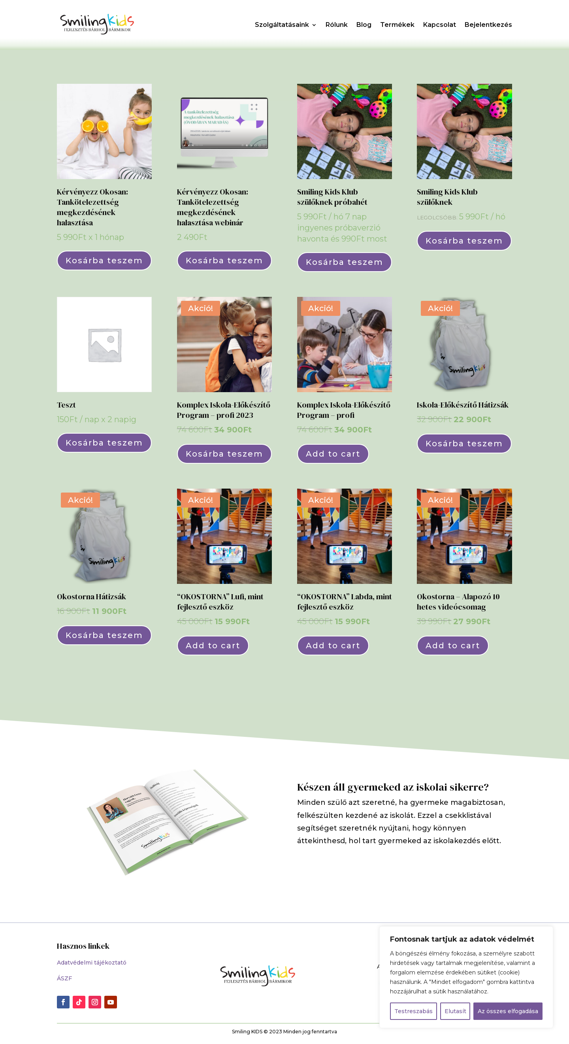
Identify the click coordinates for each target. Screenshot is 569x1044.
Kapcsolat (439, 24)
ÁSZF (64, 978)
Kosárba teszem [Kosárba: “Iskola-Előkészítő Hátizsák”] (464, 443)
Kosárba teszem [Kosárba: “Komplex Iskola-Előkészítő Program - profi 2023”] (224, 454)
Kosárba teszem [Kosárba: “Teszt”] (104, 442)
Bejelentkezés (488, 24)
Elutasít (455, 1011)
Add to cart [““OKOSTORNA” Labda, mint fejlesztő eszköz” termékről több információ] (333, 645)
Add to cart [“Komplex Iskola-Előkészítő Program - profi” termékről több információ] (333, 454)
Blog (363, 24)
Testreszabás (413, 1011)
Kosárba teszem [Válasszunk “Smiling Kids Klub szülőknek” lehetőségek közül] (464, 240)
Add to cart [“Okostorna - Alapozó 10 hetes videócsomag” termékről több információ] (453, 645)
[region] (466, 977)
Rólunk (337, 24)
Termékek (397, 24)
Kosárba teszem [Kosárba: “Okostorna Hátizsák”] (104, 635)
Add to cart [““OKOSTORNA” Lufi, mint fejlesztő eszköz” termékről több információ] (213, 645)
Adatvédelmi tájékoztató (91, 962)
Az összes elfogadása (508, 1011)
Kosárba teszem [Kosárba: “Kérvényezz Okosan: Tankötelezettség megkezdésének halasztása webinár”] (224, 260)
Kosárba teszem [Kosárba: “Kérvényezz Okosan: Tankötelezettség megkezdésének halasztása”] (104, 260)
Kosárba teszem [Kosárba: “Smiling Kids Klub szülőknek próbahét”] (344, 262)
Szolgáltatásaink (282, 24)
